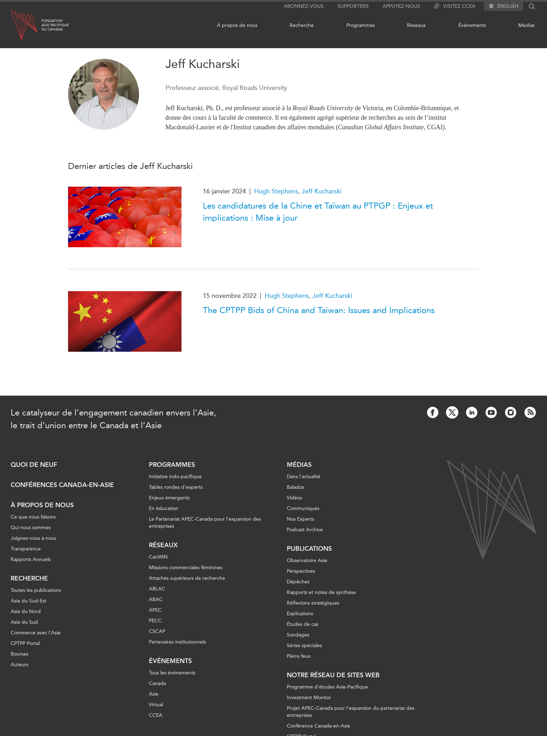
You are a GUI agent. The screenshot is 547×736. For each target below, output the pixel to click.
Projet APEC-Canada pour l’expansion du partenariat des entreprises (350, 711)
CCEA (155, 715)
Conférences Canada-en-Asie (62, 485)
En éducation (163, 508)
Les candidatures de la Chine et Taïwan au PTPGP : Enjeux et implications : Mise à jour (318, 212)
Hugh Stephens (276, 191)
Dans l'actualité (303, 477)
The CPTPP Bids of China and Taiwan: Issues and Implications (319, 310)
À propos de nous (237, 25)
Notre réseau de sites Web (333, 675)
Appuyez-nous (401, 6)
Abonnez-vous (304, 6)
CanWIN (158, 557)
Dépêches (298, 582)
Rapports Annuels (31, 559)
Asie (153, 694)
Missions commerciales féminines (185, 568)
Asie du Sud (24, 622)
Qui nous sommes (31, 528)
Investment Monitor (309, 698)
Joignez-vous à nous (33, 538)
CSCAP (157, 631)
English (507, 6)
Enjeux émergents (169, 498)
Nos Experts (300, 519)
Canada (157, 683)
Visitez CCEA (454, 6)
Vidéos (294, 498)
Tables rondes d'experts (176, 487)
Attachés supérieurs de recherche (187, 578)
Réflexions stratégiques (313, 603)
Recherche (302, 25)
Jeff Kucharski (321, 191)
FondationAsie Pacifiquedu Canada (55, 25)
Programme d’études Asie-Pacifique (327, 687)
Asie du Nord (26, 611)
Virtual (156, 705)
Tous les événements (172, 673)
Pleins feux (299, 656)
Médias (526, 25)
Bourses (19, 654)
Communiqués (303, 508)
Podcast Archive (305, 530)
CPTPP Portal (25, 643)
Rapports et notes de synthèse (321, 592)
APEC (155, 610)
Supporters (353, 6)
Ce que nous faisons (33, 517)
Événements (472, 25)
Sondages (298, 635)
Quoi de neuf (34, 465)
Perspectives (301, 571)
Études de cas (302, 624)
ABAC (156, 599)
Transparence (26, 549)
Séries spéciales (304, 645)
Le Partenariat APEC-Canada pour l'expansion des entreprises (205, 522)
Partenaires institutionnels (177, 642)
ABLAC (157, 589)
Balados (295, 487)
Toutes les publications (36, 590)
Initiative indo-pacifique (175, 477)
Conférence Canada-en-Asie (318, 726)
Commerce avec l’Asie (36, 633)
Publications (309, 549)
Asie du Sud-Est (28, 601)
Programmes (360, 25)
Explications (300, 614)
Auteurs (19, 665)
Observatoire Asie (307, 560)
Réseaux (416, 25)
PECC (155, 621)
